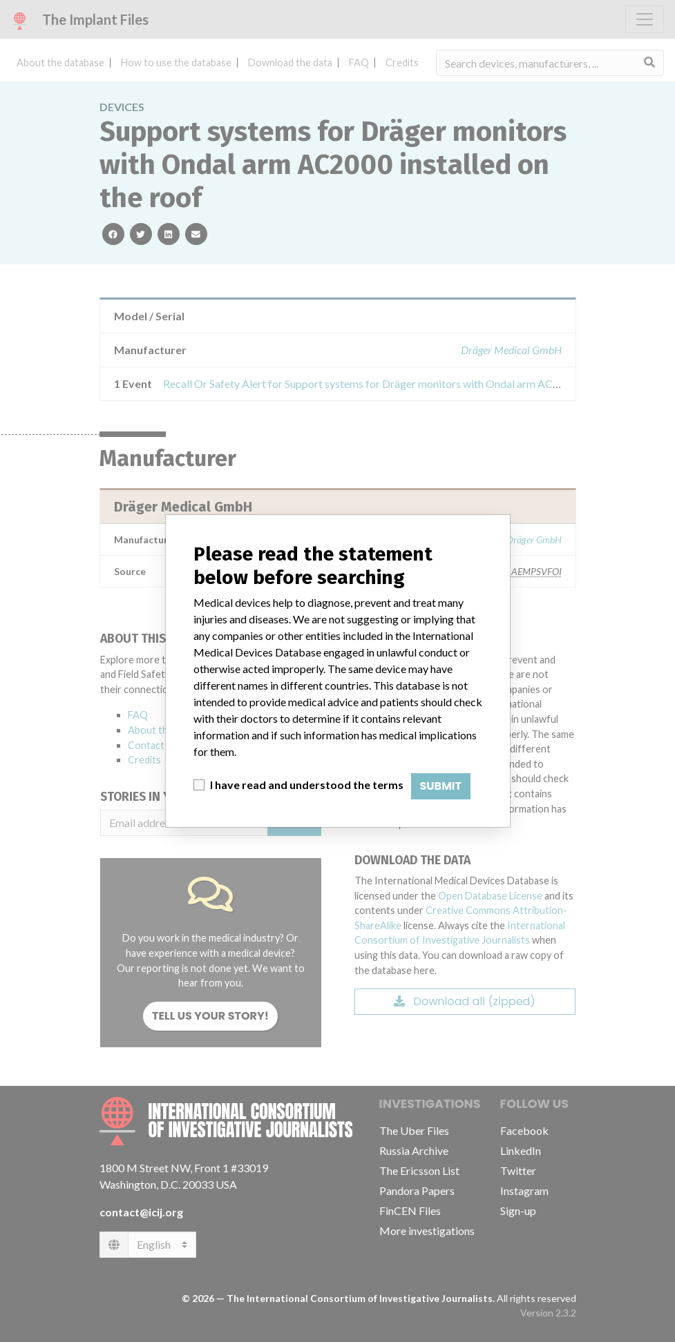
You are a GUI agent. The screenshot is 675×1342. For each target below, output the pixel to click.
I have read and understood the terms (306, 784)
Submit (441, 786)
